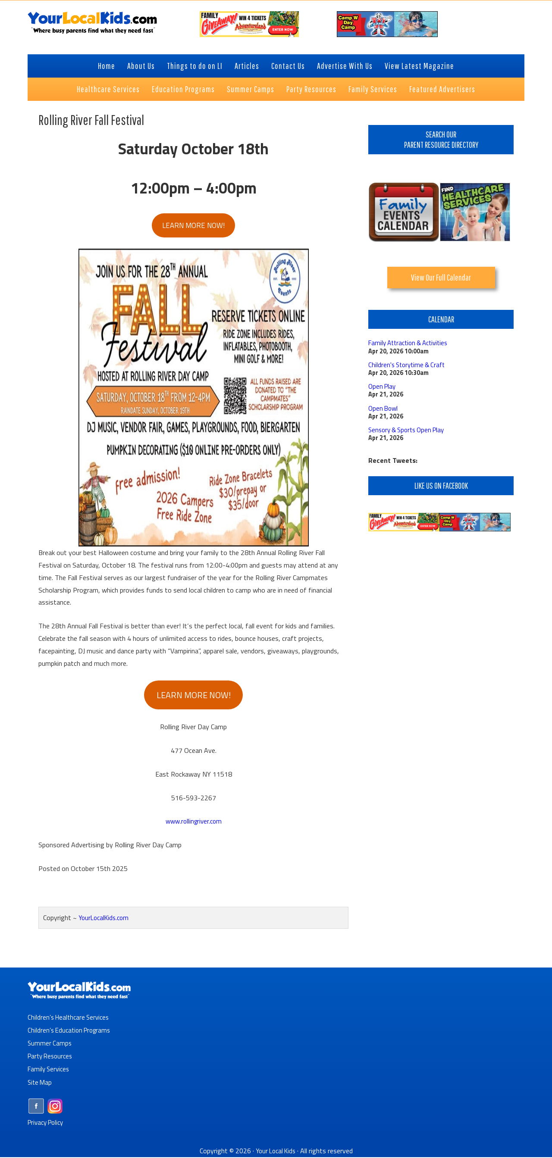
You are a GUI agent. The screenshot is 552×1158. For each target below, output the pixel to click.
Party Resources (52, 1057)
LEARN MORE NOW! (193, 226)
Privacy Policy (48, 1123)
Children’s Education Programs (72, 1032)
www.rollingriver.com (193, 823)
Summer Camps (50, 1044)
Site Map (40, 1083)
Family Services (50, 1070)
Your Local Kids (276, 1152)
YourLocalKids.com (105, 919)
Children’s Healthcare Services (70, 1019)
